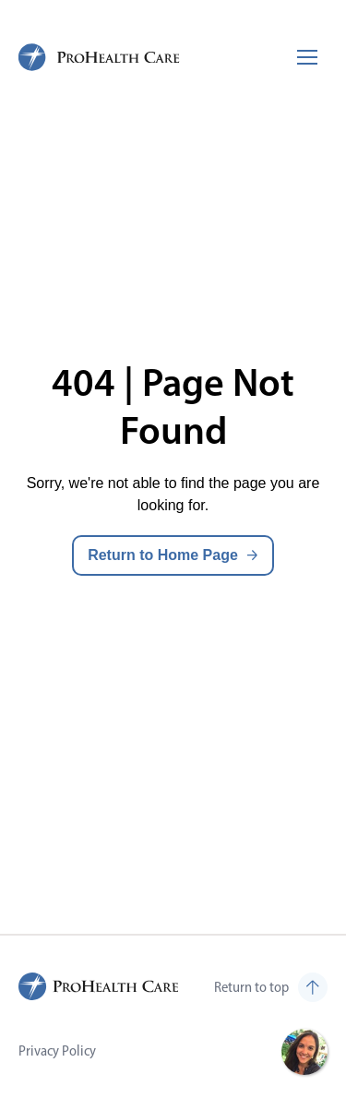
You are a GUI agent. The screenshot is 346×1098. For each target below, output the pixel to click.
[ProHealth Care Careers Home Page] (99, 57)
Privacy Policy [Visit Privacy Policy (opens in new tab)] (57, 1050)
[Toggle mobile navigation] (307, 57)
